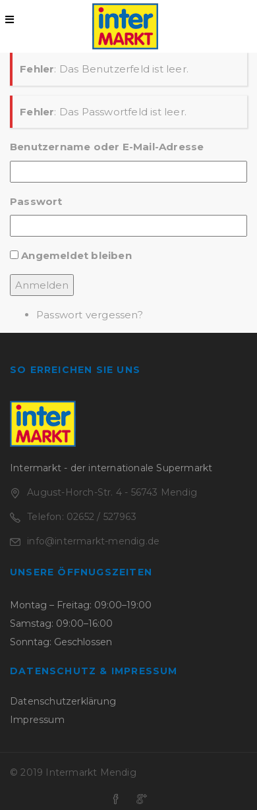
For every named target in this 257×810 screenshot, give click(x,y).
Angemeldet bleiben (76, 255)
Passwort (36, 201)
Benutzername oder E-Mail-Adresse (107, 146)
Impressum (37, 720)
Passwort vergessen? (89, 314)
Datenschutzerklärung (63, 701)
